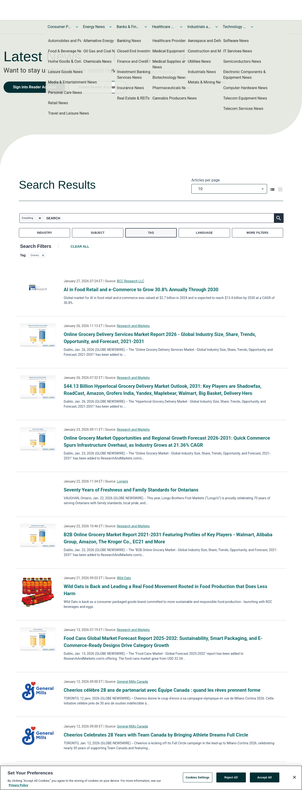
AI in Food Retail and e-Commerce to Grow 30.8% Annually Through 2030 (141, 289)
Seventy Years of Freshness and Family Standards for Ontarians (131, 490)
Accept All (264, 777)
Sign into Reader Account (34, 87)
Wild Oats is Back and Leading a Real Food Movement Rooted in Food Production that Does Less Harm (165, 590)
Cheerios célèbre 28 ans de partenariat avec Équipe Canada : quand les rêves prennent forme (162, 690)
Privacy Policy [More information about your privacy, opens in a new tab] (18, 785)
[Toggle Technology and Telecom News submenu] (252, 27)
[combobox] (229, 189)
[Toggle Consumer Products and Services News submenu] (77, 27)
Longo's (122, 481)
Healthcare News (164, 27)
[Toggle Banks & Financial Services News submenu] (145, 27)
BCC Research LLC (130, 281)
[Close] (294, 777)
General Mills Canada (132, 682)
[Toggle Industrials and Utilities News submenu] (216, 27)
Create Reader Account (97, 87)
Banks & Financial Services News (128, 27)
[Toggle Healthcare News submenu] (181, 27)
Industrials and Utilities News (199, 27)
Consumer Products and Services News (59, 27)
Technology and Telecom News (234, 27)
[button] (37, 255)
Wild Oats (124, 578)
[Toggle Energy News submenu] (110, 27)
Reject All (231, 777)
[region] (151, 777)
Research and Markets (133, 326)
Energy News (94, 27)
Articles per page (205, 180)
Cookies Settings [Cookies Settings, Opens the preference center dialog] (198, 777)
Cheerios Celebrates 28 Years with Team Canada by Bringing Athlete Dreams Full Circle (156, 735)
